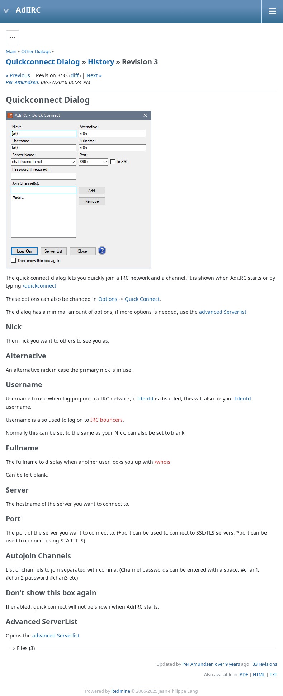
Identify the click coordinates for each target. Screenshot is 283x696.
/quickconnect (39, 285)
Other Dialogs (36, 51)
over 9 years (227, 664)
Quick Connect (142, 299)
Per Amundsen (22, 82)
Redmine (120, 691)
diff (75, 75)
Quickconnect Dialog (43, 62)
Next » (94, 75)
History (101, 62)
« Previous (18, 75)
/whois (162, 461)
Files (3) (22, 648)
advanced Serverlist (222, 311)
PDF (244, 675)
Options (107, 299)
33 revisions (265, 664)
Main (11, 51)
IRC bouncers (106, 419)
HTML (259, 675)
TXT (273, 675)
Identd (145, 398)
